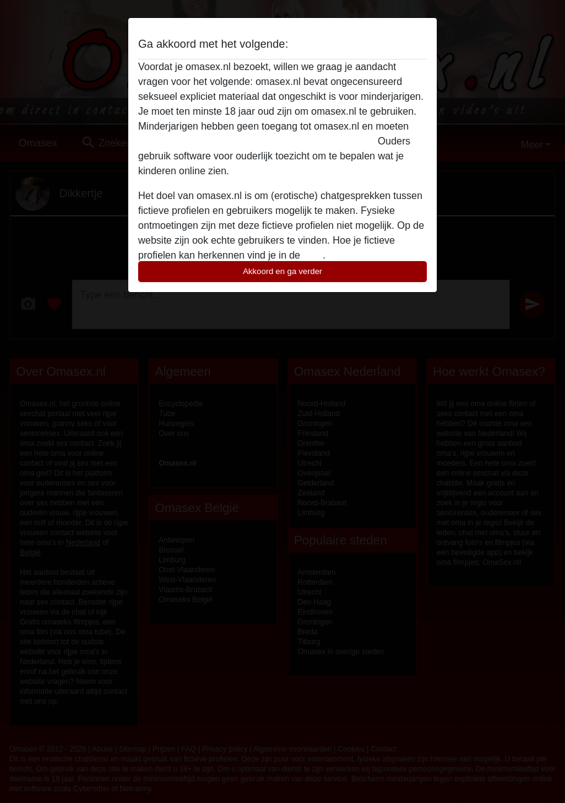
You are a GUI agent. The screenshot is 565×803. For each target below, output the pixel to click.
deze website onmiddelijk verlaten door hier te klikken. (256, 141)
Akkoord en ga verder (282, 271)
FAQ (313, 255)
